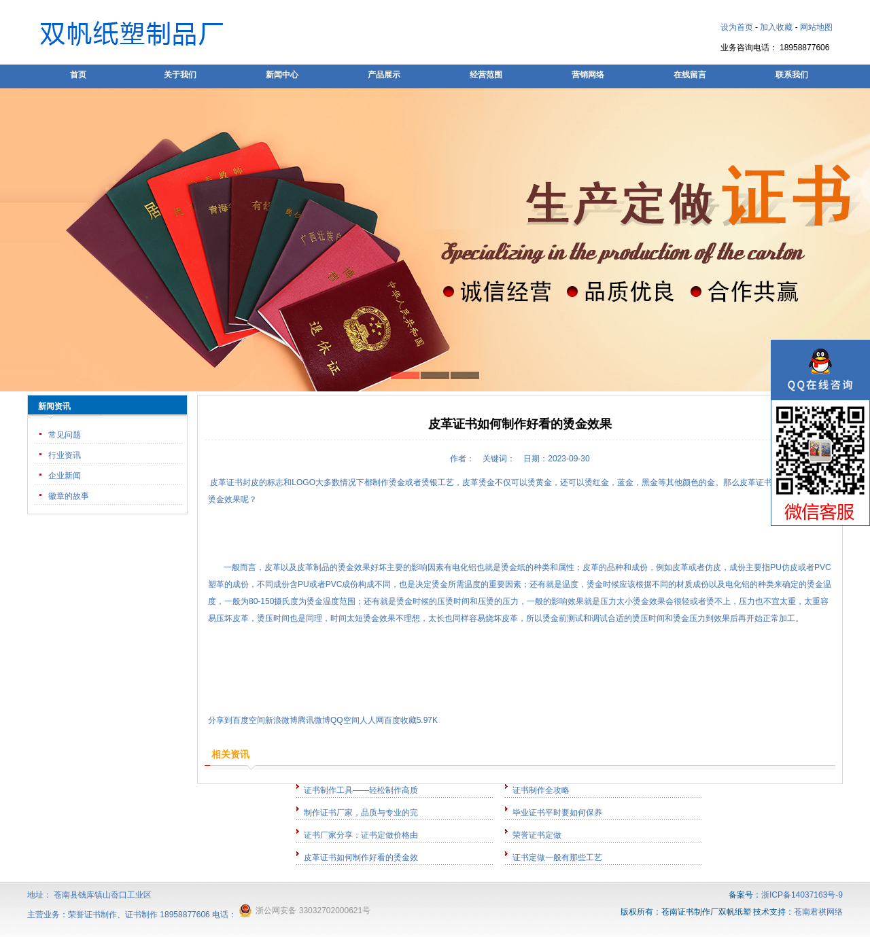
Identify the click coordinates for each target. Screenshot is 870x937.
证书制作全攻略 (541, 790)
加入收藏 (776, 27)
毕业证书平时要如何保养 (557, 812)
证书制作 (141, 914)
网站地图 (816, 27)
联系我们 (792, 74)
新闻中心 (282, 74)
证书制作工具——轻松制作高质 (361, 790)
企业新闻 (64, 475)
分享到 (220, 720)
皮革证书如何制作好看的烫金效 (361, 857)
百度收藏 (400, 720)
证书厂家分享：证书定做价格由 (361, 835)
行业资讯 (64, 455)
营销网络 (588, 74)
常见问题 (64, 435)
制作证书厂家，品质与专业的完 (361, 812)
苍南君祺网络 (818, 912)
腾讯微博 (314, 720)
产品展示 (384, 74)
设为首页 (736, 27)
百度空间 (248, 720)
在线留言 (690, 74)
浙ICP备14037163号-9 (802, 895)
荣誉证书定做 (536, 835)
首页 (78, 74)
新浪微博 (281, 720)
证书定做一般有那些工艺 (557, 857)
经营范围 (486, 74)
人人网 (372, 720)
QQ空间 (345, 720)
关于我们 (180, 74)
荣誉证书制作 (92, 914)
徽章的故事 (68, 496)
